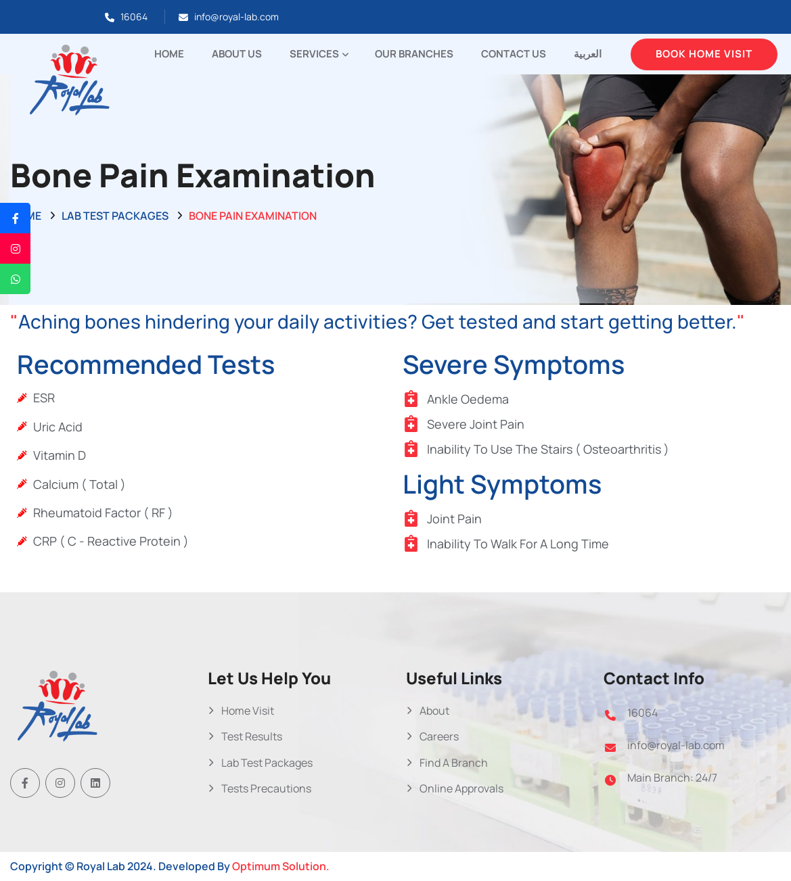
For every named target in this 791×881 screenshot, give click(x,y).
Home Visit (247, 710)
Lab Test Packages (115, 215)
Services (314, 54)
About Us (237, 54)
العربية (588, 54)
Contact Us (513, 54)
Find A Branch (454, 762)
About (434, 710)
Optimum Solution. (281, 866)
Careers (439, 736)
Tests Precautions (266, 788)
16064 (134, 16)
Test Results (251, 736)
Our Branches (414, 54)
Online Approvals (461, 788)
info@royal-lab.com (236, 16)
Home (169, 54)
